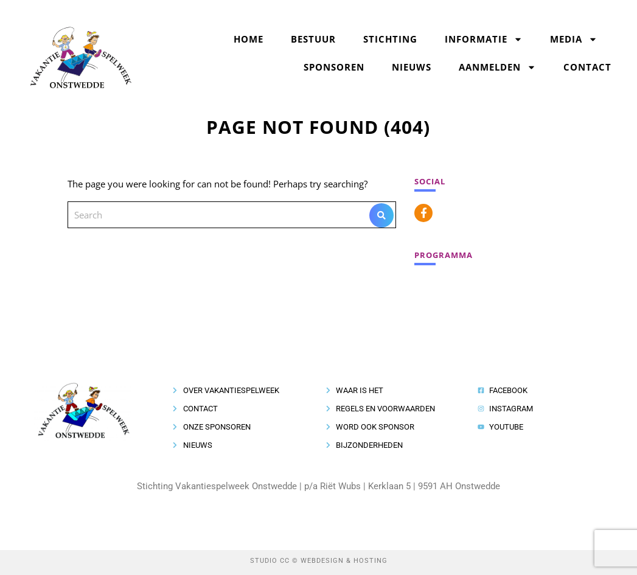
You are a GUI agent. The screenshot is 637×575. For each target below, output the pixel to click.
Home (248, 39)
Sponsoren (334, 67)
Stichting (390, 39)
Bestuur (313, 39)
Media (573, 39)
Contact (587, 67)
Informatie (484, 39)
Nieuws (411, 67)
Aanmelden (497, 67)
